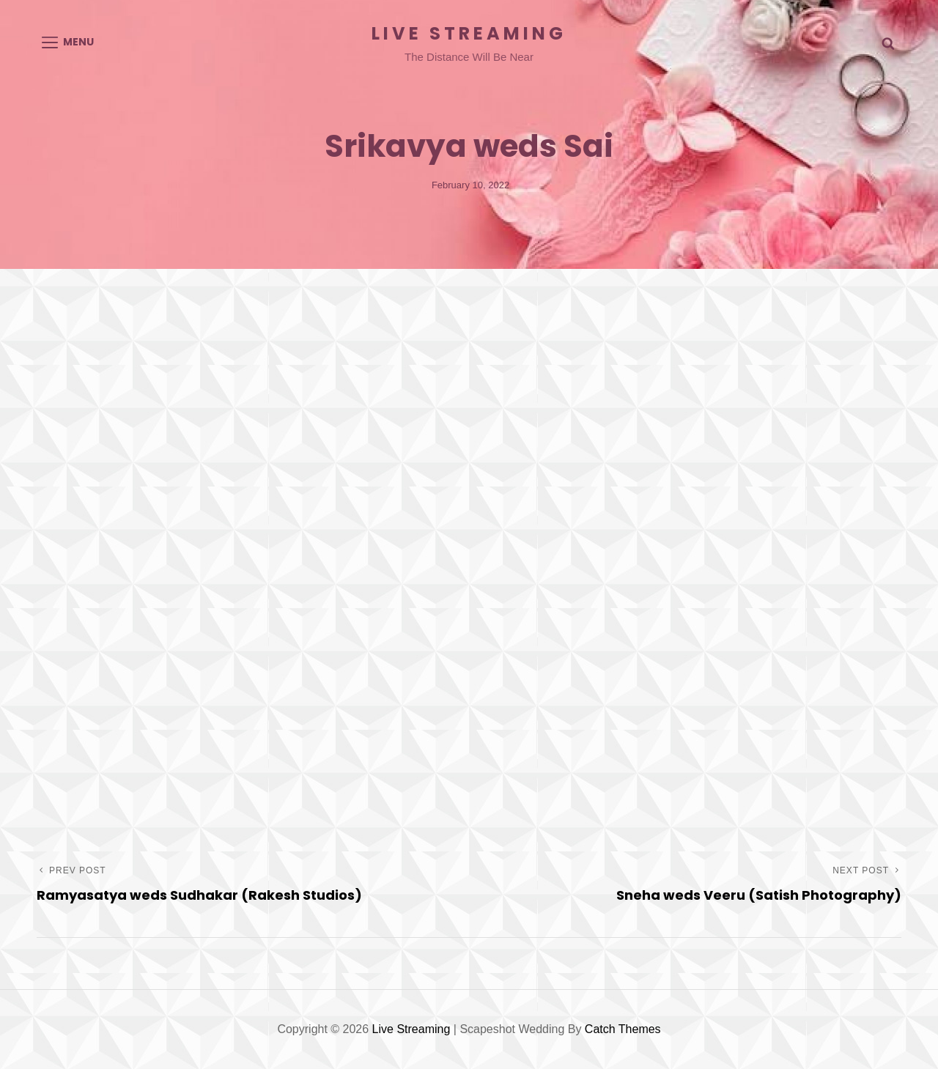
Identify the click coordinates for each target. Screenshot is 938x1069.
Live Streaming (469, 33)
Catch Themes (623, 1029)
